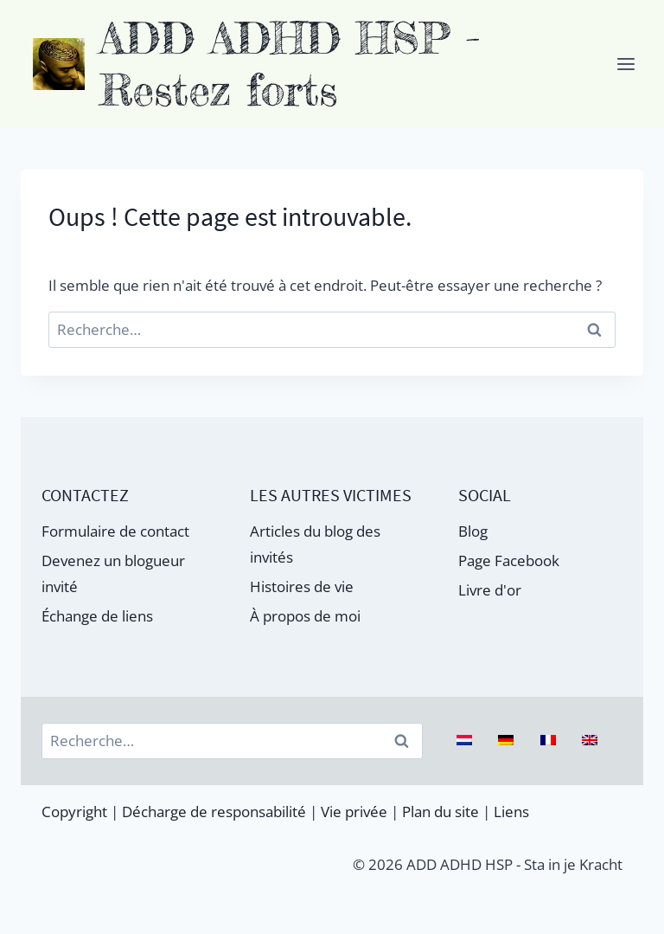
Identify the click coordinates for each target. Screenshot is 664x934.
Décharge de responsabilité (214, 811)
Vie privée (354, 811)
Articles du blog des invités (315, 544)
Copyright (74, 811)
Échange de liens (97, 616)
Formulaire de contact (115, 531)
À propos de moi (305, 616)
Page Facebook (508, 560)
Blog (473, 531)
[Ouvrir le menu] (625, 63)
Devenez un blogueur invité (113, 574)
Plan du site (440, 811)
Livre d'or (489, 590)
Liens (511, 811)
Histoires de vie (302, 586)
